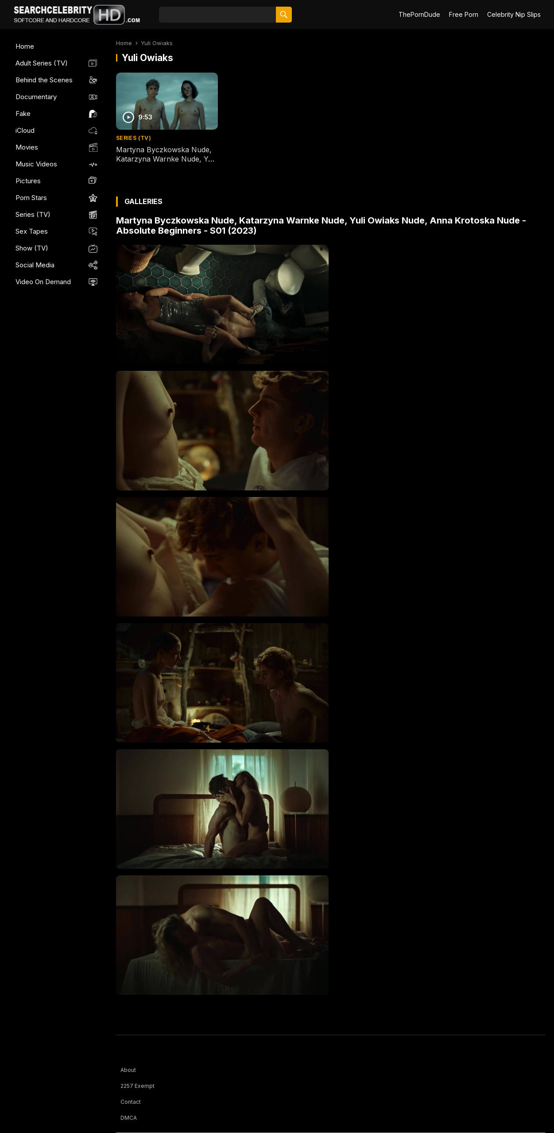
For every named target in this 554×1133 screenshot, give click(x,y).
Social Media (34, 265)
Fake (23, 113)
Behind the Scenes (44, 80)
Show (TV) (31, 248)
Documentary (36, 96)
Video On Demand (43, 281)
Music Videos (36, 164)
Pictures (28, 181)
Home (24, 46)
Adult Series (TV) (41, 63)
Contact (130, 1101)
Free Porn (463, 14)
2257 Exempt (137, 1086)
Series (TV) (32, 214)
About (128, 1070)
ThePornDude (419, 14)
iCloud (25, 130)
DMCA (128, 1117)
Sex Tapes (31, 231)
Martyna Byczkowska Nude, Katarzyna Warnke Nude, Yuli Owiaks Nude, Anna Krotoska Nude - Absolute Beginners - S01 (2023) (321, 225)
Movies (26, 147)
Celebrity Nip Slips (514, 14)
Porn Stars (31, 197)
